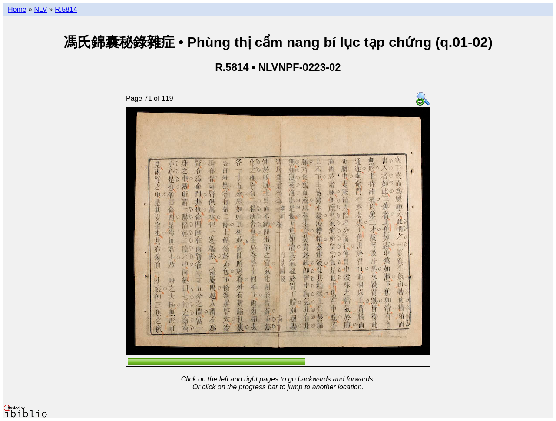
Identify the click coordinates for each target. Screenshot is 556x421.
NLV (40, 9)
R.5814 (66, 9)
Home (17, 9)
